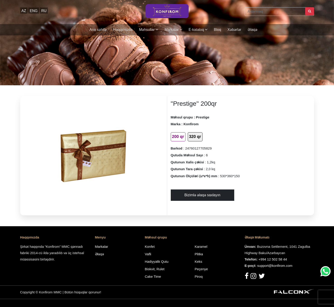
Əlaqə (252, 30)
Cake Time (153, 276)
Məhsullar (148, 30)
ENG (34, 11)
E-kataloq (198, 30)
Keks (198, 261)
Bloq (217, 30)
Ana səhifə (98, 30)
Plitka (199, 254)
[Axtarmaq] (279, 11)
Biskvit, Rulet (155, 269)
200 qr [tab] (178, 136)
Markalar (173, 30)
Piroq (199, 276)
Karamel (201, 246)
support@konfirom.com (274, 266)
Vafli (148, 254)
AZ (24, 11)
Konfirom (191, 124)
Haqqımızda (122, 30)
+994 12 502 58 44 (272, 259)
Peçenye (201, 269)
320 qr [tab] (195, 136)
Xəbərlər (234, 30)
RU (43, 11)
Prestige (202, 117)
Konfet (150, 246)
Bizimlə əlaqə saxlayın (202, 195)
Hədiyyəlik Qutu (156, 261)
